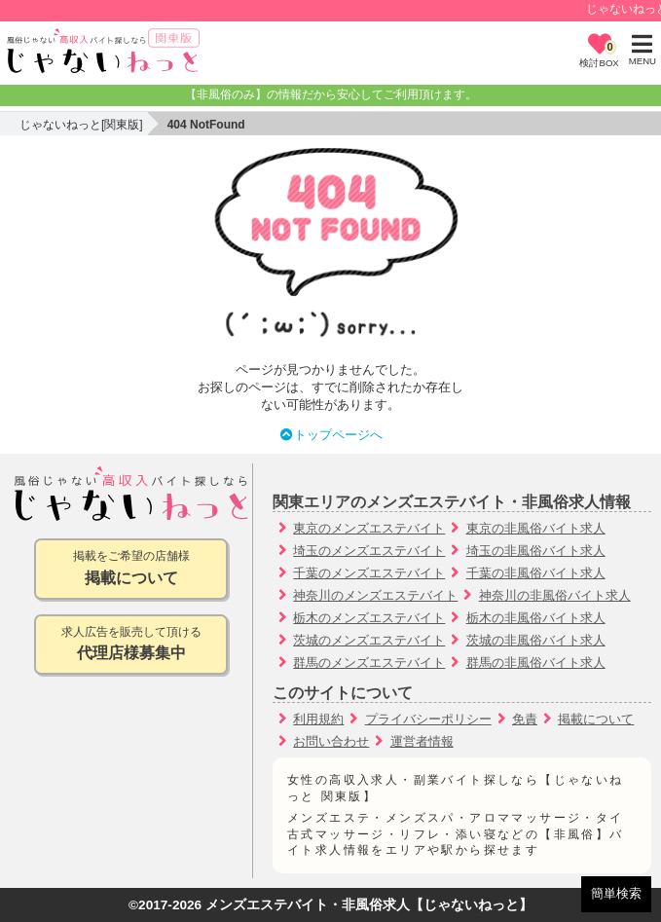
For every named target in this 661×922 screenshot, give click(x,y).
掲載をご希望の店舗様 (131, 569)
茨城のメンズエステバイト (369, 640)
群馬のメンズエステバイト (369, 662)
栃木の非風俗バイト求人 (536, 617)
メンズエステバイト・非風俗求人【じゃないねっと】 (368, 905)
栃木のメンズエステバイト (369, 617)
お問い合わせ (331, 741)
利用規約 (318, 719)
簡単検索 (616, 893)
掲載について (596, 719)
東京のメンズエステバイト (369, 528)
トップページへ (330, 434)
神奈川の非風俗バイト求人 (555, 595)
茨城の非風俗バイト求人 (536, 640)
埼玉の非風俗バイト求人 (536, 550)
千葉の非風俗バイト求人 (536, 573)
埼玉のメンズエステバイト (369, 550)
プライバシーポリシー (428, 719)
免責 (524, 719)
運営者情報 (422, 741)
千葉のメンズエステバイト (369, 573)
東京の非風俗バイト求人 (536, 528)
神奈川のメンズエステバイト (375, 595)
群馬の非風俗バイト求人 (536, 662)
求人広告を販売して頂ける (131, 645)
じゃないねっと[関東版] (81, 124)
